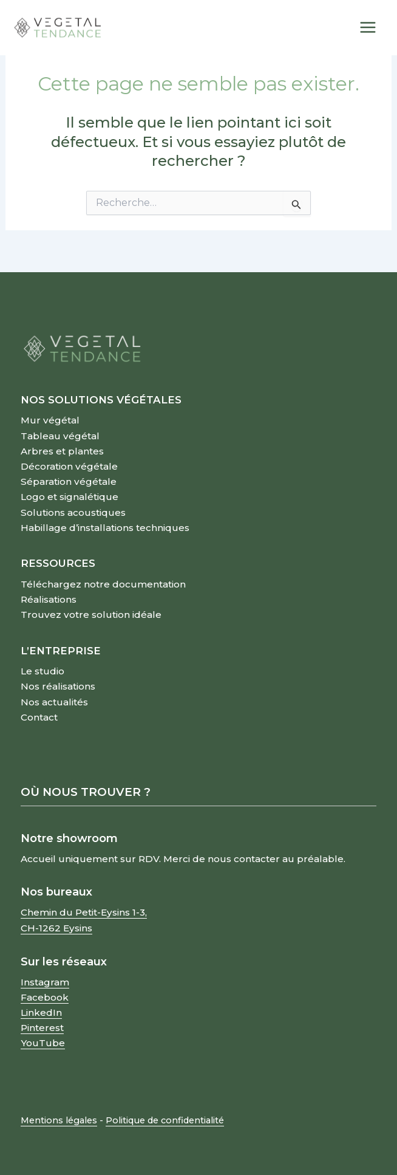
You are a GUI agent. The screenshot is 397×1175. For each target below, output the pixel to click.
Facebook (45, 997)
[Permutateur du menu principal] (368, 28)
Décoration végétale (69, 466)
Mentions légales (59, 1120)
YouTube (43, 1043)
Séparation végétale (69, 481)
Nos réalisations (58, 686)
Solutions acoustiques (73, 512)
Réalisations (48, 599)
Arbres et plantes (62, 451)
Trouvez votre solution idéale (91, 614)
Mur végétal (50, 420)
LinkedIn (41, 1012)
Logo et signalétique (69, 496)
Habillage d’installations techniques (105, 527)
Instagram (45, 982)
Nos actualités (54, 702)
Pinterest (42, 1027)
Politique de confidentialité (165, 1120)
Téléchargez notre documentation (103, 584)
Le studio (42, 671)
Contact (39, 717)
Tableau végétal (60, 436)
